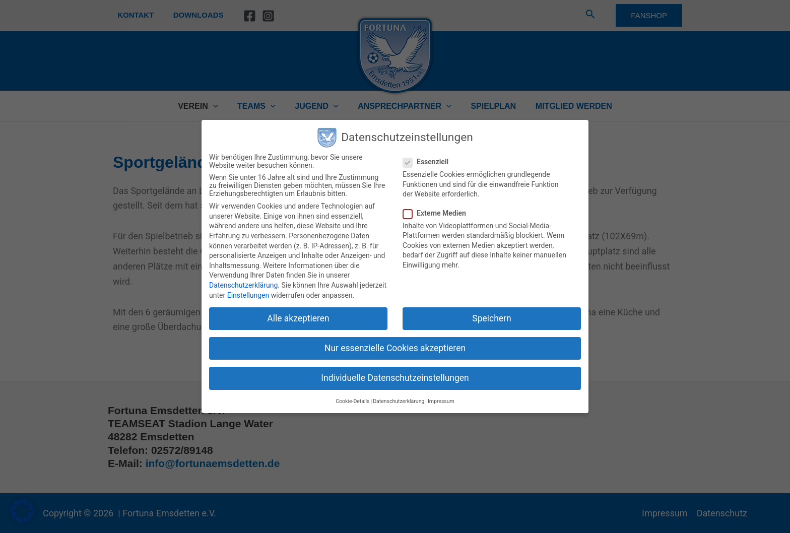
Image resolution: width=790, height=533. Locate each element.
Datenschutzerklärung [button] (398, 401)
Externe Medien (438, 213)
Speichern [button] (491, 318)
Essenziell (429, 162)
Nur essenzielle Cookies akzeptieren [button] (395, 348)
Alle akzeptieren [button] (298, 318)
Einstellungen (248, 295)
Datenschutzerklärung (243, 285)
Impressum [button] (441, 401)
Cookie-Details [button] (352, 401)
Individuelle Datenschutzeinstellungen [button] (395, 378)
